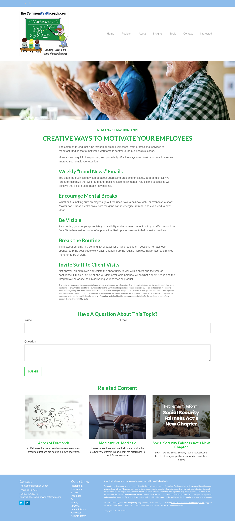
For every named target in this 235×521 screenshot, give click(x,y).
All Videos (76, 512)
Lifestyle (75, 506)
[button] (121, 34)
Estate (74, 492)
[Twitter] (25, 3)
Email (123, 320)
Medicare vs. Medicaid (117, 443)
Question (30, 341)
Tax (73, 499)
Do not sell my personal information (169, 505)
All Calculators (78, 516)
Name (28, 320)
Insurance (76, 496)
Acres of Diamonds (54, 443)
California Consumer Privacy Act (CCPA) (187, 503)
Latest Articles (78, 509)
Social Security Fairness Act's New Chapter (181, 445)
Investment (76, 489)
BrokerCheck (161, 481)
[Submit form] (33, 371)
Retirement (76, 485)
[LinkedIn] (30, 3)
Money (74, 502)
